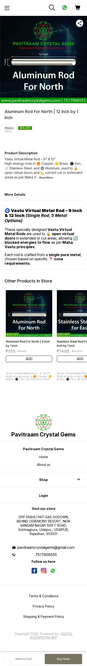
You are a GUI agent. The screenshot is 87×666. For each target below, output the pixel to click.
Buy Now (63, 659)
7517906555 (46, 555)
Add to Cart (23, 659)
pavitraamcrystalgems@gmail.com (45, 547)
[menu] (7, 7)
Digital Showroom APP (51, 635)
